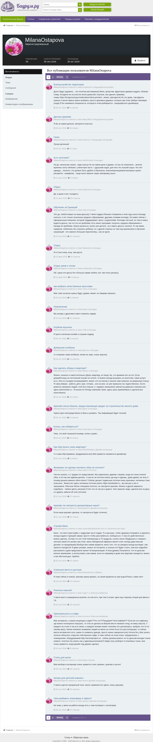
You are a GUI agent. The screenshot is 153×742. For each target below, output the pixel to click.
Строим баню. (61, 520)
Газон (56, 131)
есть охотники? (61, 151)
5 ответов (72, 291)
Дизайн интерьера (104, 443)
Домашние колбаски (64, 341)
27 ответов (73, 312)
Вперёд (60, 71)
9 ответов (72, 101)
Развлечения (60, 300)
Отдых (57, 180)
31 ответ (72, 142)
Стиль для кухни (62, 651)
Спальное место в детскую (68, 563)
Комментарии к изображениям (19, 98)
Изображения (11, 93)
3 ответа (73, 172)
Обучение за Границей (65, 201)
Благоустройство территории (69, 78)
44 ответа (72, 122)
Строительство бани (116, 522)
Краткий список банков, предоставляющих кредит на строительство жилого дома (96, 400)
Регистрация (97, 10)
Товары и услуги (72, 19)
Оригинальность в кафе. (66, 607)
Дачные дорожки (62, 110)
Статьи (31, 19)
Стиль (68, 731)
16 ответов (73, 230)
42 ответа (72, 554)
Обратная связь (80, 731)
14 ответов (73, 353)
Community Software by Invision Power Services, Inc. (76, 738)
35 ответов (73, 683)
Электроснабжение (99, 587)
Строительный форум (13, 19)
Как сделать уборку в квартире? (70, 362)
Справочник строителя (49, 19)
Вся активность (12, 65)
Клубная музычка (63, 321)
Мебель (98, 566)
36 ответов (73, 663)
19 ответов (73, 575)
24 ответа (72, 511)
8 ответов (72, 411)
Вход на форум (97, 4)
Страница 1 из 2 (79, 71)
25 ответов (74, 192)
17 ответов (73, 704)
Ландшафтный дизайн (103, 81)
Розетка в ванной (63, 584)
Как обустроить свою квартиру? (70, 441)
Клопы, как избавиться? (66, 420)
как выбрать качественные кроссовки (73, 280)
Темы (7, 76)
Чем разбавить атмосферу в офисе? (73, 692)
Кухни (92, 654)
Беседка (99, 154)
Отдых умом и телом (64, 259)
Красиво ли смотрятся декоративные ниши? (77, 499)
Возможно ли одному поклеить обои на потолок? (79, 461)
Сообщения (10, 82)
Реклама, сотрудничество (97, 19)
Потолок (93, 464)
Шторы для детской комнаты (69, 671)
